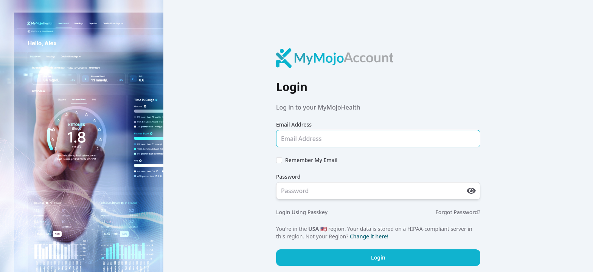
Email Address (294, 124)
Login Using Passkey (302, 212)
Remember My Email (311, 160)
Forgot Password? (457, 212)
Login (378, 257)
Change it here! (369, 236)
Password (288, 176)
